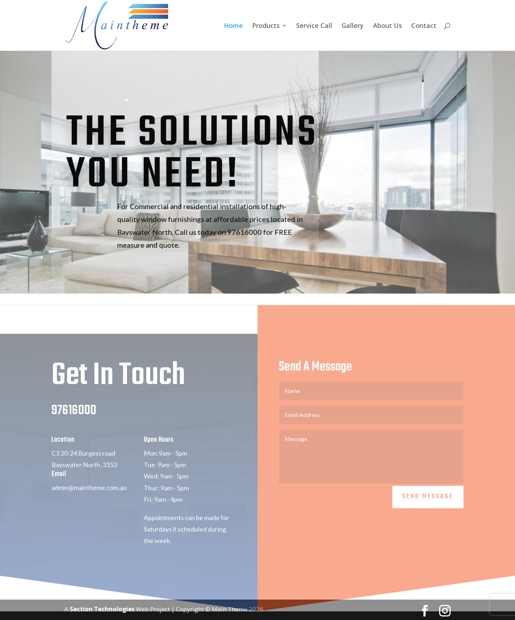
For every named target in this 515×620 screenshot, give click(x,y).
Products (266, 26)
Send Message (427, 507)
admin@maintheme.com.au (89, 498)
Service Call (314, 26)
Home (233, 26)
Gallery (353, 26)
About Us (387, 26)
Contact (423, 26)
